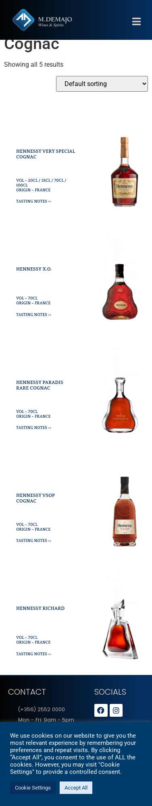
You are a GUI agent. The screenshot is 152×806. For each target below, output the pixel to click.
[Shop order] (102, 92)
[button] (136, 26)
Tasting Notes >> (33, 210)
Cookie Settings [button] (33, 788)
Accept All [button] (76, 788)
